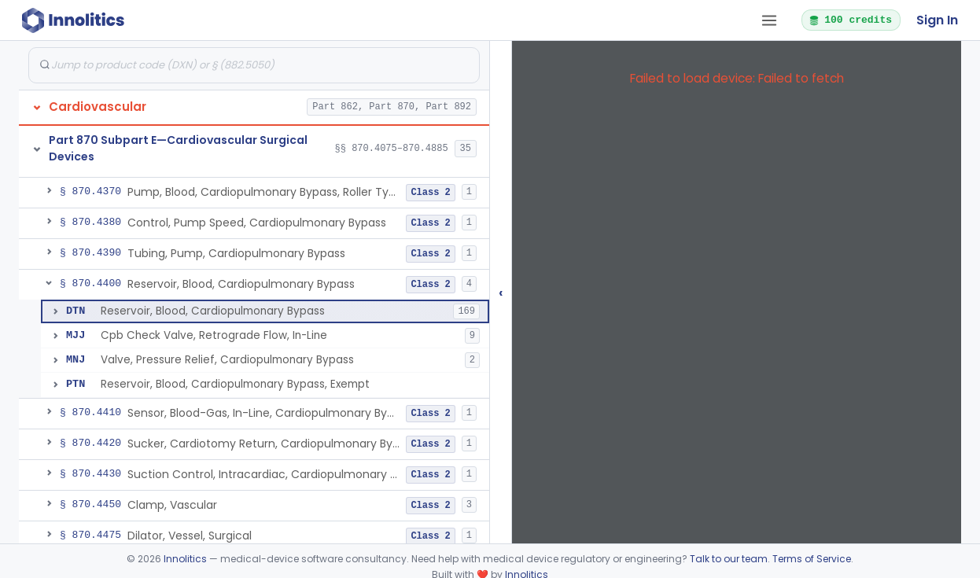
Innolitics (185, 558)
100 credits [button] (850, 20)
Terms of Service (811, 558)
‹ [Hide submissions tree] (501, 292)
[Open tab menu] (769, 20)
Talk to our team (729, 558)
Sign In (937, 20)
